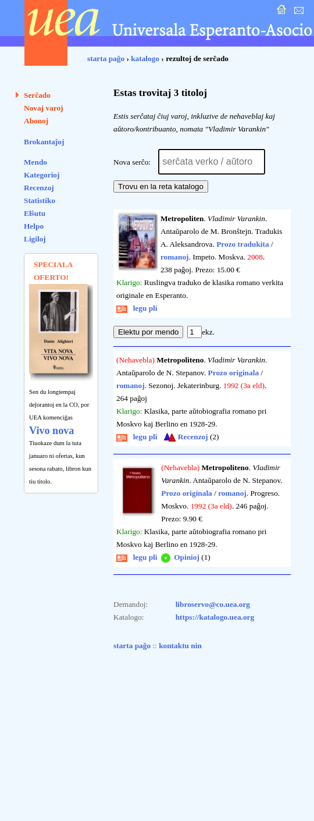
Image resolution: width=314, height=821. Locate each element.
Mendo (35, 162)
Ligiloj (35, 238)
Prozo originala (233, 372)
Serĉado (37, 95)
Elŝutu (34, 213)
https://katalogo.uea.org (215, 617)
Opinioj (179, 557)
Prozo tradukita (242, 244)
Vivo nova (51, 430)
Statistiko (39, 200)
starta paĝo (105, 58)
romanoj (174, 257)
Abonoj (36, 120)
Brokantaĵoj (44, 141)
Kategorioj (41, 174)
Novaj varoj (43, 108)
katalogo (145, 58)
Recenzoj (39, 187)
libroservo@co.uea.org (213, 604)
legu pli (137, 308)
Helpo (34, 226)
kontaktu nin (180, 645)
